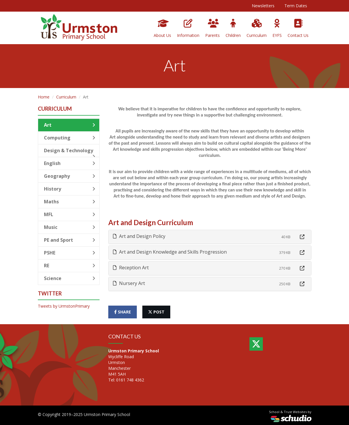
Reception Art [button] (131, 267)
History (69, 189)
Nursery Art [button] (129, 283)
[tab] (210, 237)
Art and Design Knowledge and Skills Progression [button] (170, 252)
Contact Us (298, 28)
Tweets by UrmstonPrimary (64, 306)
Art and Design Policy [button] (139, 236)
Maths (69, 201)
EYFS (277, 28)
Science (69, 278)
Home (43, 97)
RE (69, 265)
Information (188, 28)
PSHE (69, 253)
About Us (162, 28)
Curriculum (257, 28)
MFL (69, 214)
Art (69, 125)
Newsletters (263, 5)
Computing (69, 138)
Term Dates (295, 5)
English (69, 163)
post (156, 312)
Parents (212, 28)
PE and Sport (69, 240)
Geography (69, 176)
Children (233, 28)
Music (69, 227)
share (122, 312)
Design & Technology (69, 152)
